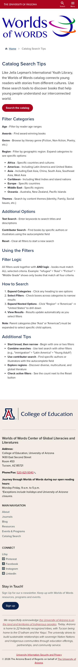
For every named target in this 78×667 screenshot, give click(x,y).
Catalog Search (11, 536)
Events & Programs (13, 531)
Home (12, 48)
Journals (7, 517)
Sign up (10, 605)
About (5, 512)
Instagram (12, 569)
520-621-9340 (26, 472)
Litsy (5, 554)
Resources (8, 526)
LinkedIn (11, 573)
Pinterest (11, 559)
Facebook (12, 564)
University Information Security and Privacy (39, 654)
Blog (5, 521)
